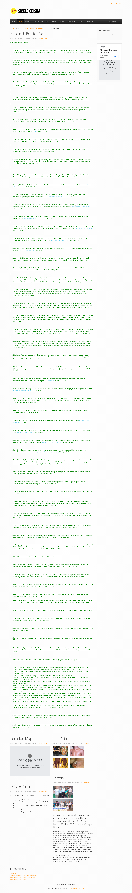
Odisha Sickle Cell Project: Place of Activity (23, 877)
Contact (80, 21)
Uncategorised (43, 38)
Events (62, 21)
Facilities (53, 21)
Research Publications (28, 33)
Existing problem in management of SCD (35, 28)
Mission (27, 21)
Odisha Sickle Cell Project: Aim (19, 879)
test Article (62, 738)
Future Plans (71, 21)
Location (119, 3)
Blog (112, 3)
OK (115, 56)
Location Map (21, 738)
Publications (89, 21)
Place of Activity (38, 21)
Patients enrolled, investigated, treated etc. (24, 875)
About (20, 21)
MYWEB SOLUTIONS (77, 888)
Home (13, 21)
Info (47, 21)
